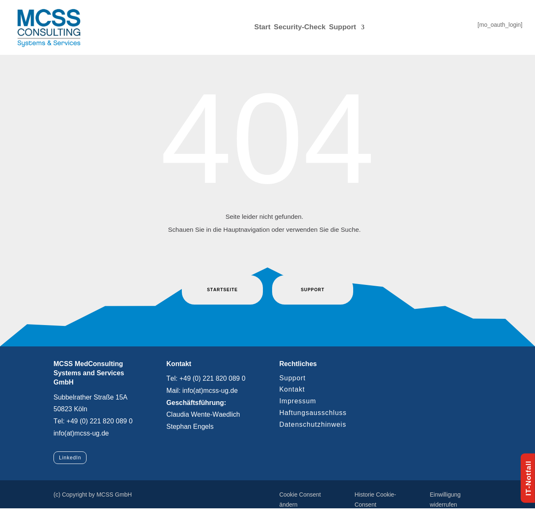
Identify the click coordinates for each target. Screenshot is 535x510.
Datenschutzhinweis (312, 424)
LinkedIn (70, 458)
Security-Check (300, 27)
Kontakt (292, 389)
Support (342, 27)
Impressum (297, 401)
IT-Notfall (528, 478)
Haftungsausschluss (312, 412)
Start (262, 27)
